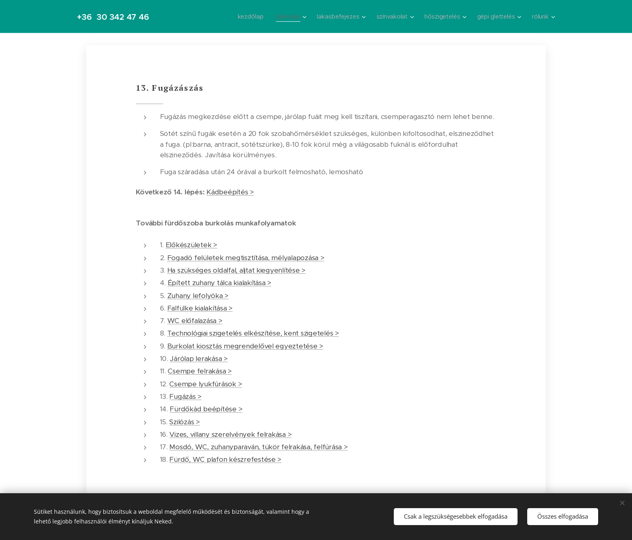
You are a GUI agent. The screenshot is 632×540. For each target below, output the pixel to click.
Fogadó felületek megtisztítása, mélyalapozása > (245, 257)
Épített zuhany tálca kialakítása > (219, 282)
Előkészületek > (191, 244)
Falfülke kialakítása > (200, 308)
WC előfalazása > (194, 320)
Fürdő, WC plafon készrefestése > (225, 459)
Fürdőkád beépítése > (206, 408)
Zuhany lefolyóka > (198, 295)
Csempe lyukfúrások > (205, 383)
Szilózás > (184, 421)
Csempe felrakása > (199, 371)
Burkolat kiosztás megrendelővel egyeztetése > (245, 346)
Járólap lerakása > (198, 358)
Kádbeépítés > (230, 192)
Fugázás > (185, 396)
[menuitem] (249, 16)
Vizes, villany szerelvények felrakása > (230, 434)
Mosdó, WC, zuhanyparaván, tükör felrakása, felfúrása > (258, 446)
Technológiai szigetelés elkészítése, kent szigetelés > (253, 333)
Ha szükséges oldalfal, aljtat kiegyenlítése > (236, 270)
